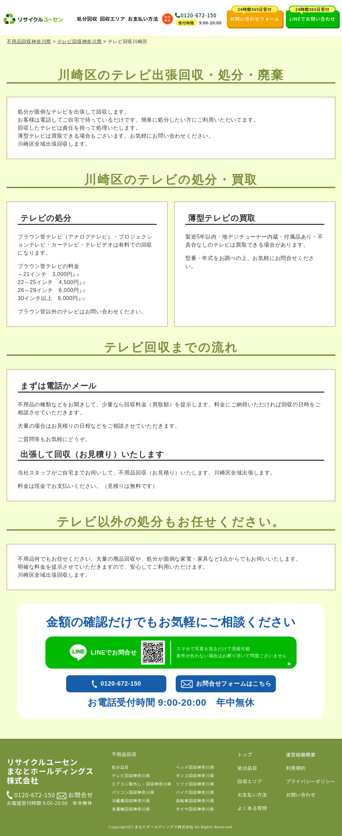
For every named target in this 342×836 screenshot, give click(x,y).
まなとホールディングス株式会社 (164, 826)
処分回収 (87, 18)
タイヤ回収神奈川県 (195, 809)
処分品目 (120, 767)
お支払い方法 (143, 18)
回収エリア (112, 18)
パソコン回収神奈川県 (133, 792)
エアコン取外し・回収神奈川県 (142, 784)
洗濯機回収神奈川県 (131, 809)
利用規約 (296, 767)
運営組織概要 (301, 754)
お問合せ (75, 794)
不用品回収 (124, 754)
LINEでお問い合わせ (312, 16)
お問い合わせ (301, 794)
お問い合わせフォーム (255, 16)
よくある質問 (252, 808)
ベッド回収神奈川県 (195, 767)
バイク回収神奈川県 (195, 792)
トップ (244, 754)
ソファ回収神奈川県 (195, 784)
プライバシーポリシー (310, 781)
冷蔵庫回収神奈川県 (131, 800)
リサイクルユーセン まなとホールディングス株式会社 (50, 771)
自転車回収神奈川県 (195, 800)
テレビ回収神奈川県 (131, 775)
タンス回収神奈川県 (195, 775)
